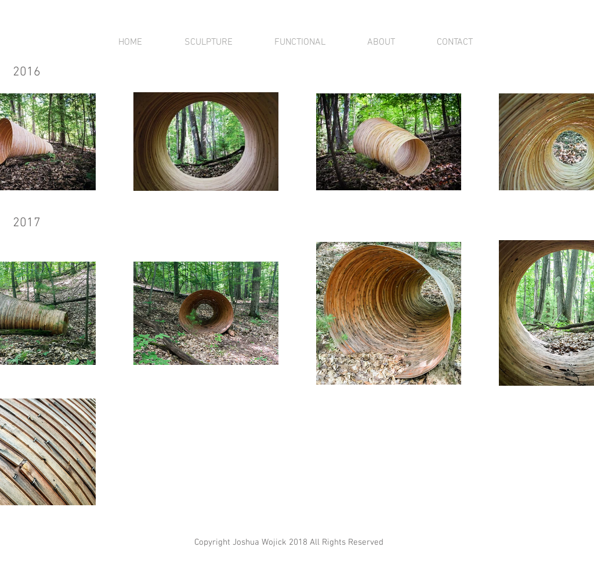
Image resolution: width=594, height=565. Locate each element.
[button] (208, 42)
